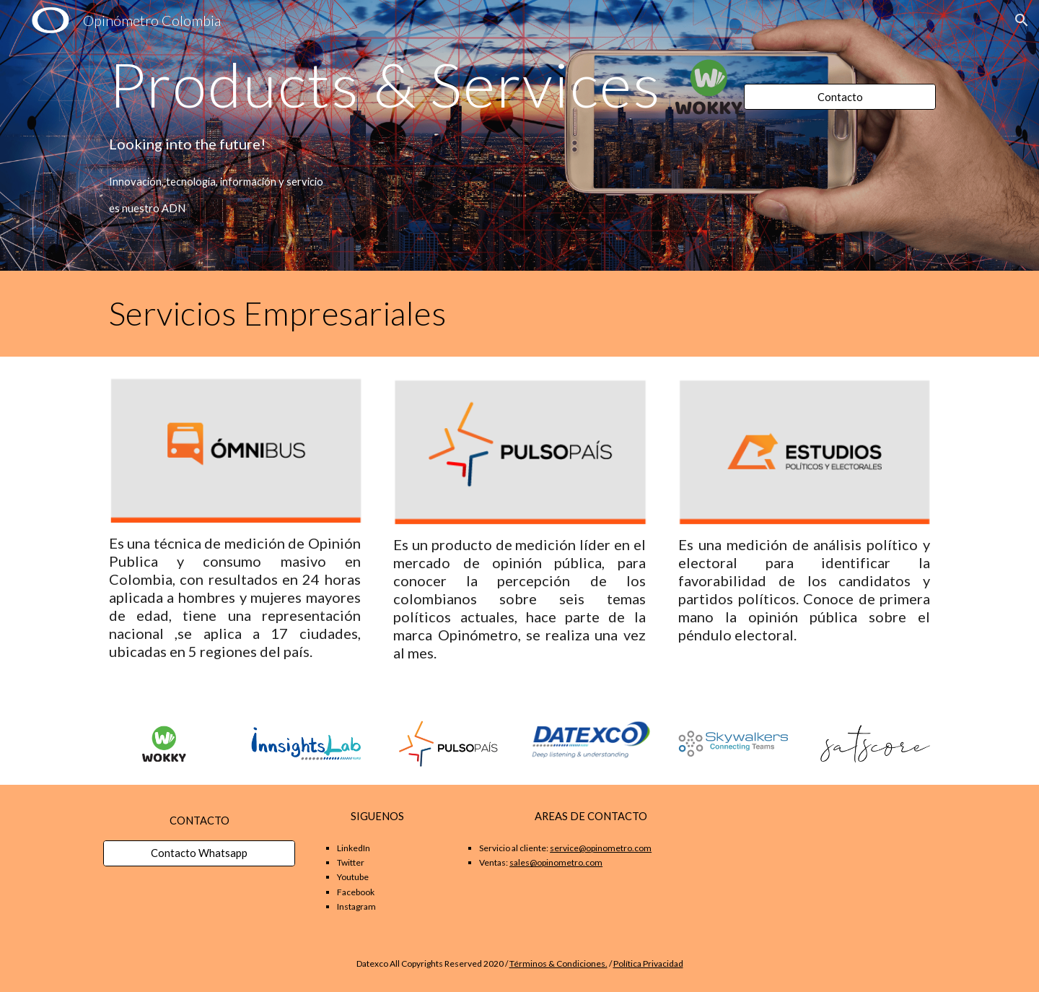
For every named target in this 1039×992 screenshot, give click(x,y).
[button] (1021, 20)
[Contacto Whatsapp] (199, 853)
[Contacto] (840, 96)
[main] (412, 84)
